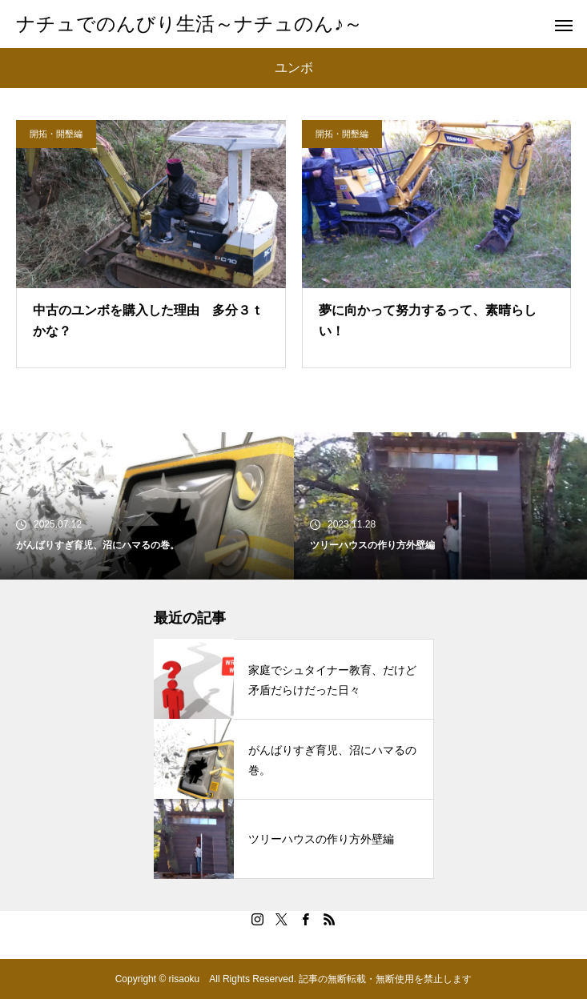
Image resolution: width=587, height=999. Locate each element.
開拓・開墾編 (56, 133)
